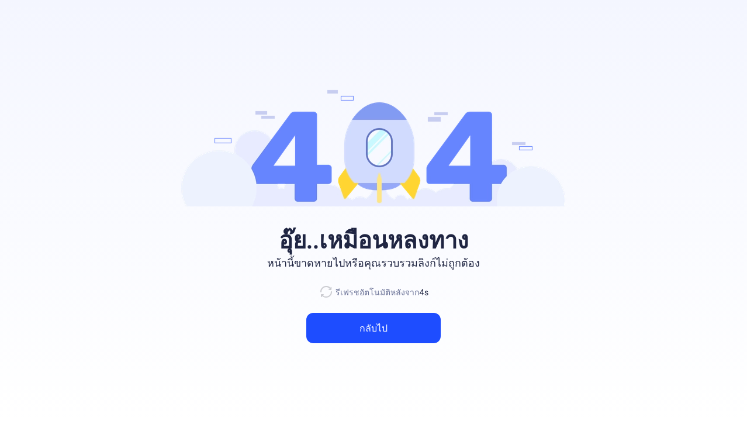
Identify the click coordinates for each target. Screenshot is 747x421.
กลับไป (373, 328)
